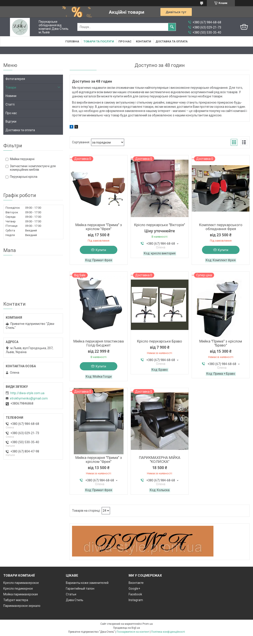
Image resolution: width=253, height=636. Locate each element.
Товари (11, 87)
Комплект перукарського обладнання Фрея (220, 227)
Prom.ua (148, 623)
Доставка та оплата (172, 41)
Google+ (134, 588)
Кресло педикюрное (18, 588)
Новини (11, 96)
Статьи (71, 594)
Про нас (124, 41)
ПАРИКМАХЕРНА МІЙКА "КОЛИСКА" (159, 460)
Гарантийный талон (80, 588)
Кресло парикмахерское (21, 583)
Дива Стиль (74, 600)
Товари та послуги (99, 41)
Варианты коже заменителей (87, 583)
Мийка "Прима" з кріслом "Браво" (220, 343)
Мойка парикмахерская (20, 594)
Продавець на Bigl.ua (126, 627)
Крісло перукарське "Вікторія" (159, 225)
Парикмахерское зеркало (21, 606)
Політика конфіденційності (168, 631)
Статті (10, 104)
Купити (101, 250)
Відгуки (11, 121)
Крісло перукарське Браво (159, 341)
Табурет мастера (15, 600)
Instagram (136, 600)
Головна (72, 41)
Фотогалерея (15, 79)
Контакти (143, 41)
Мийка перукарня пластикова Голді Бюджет (98, 343)
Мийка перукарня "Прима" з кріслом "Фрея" (98, 227)
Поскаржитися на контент (133, 631)
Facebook (135, 594)
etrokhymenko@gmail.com (29, 398)
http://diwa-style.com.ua (27, 393)
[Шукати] (172, 27)
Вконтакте (136, 583)
